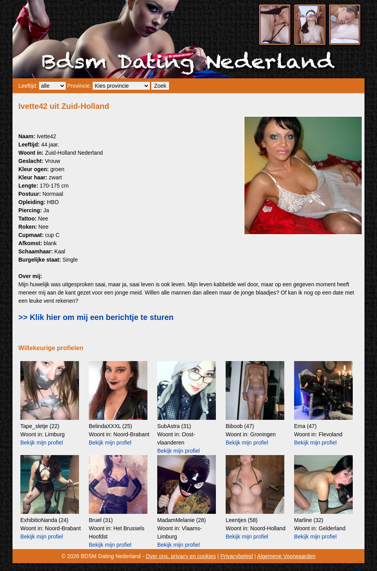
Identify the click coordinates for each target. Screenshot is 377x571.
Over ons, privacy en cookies (180, 556)
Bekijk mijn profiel (41, 442)
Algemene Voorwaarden (286, 556)
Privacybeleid (236, 556)
